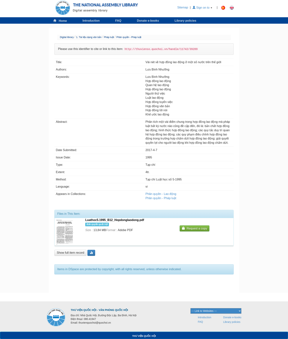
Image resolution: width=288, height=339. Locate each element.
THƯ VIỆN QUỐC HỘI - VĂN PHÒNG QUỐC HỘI (99, 310)
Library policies (185, 20)
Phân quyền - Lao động (160, 193)
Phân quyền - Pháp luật (128, 37)
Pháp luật (109, 37)
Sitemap (182, 7)
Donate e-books (148, 20)
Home (60, 20)
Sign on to (202, 7)
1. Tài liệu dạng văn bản (88, 37)
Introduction (91, 20)
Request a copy (194, 228)
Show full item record (70, 252)
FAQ (118, 20)
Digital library (67, 37)
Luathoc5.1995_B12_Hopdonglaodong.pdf (114, 220)
